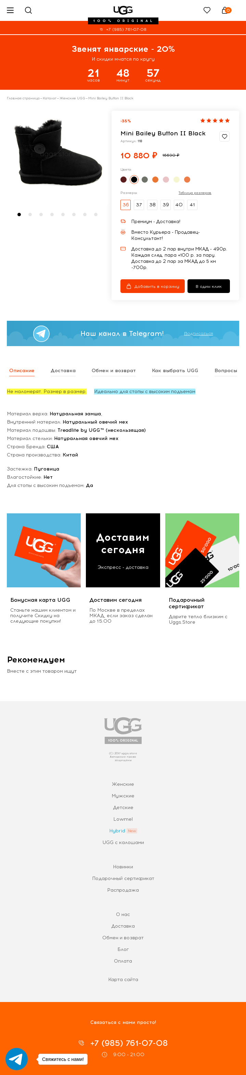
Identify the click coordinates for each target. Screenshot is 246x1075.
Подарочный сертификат (123, 878)
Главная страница (23, 98)
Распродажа (123, 890)
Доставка (123, 926)
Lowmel (123, 819)
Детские (123, 807)
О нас (123, 914)
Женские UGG (72, 98)
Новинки (123, 867)
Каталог (49, 98)
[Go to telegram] (16, 1059)
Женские (123, 784)
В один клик (209, 286)
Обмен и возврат (123, 938)
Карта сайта (123, 979)
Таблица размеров (195, 193)
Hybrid (117, 831)
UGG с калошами (123, 842)
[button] (19, 214)
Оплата (123, 961)
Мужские (123, 796)
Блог (123, 949)
